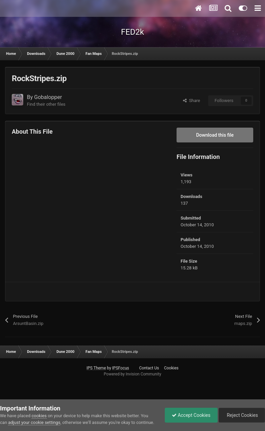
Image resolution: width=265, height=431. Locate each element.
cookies (39, 415)
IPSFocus (120, 368)
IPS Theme (96, 368)
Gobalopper (48, 97)
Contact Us (149, 368)
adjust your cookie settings (34, 422)
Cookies (171, 368)
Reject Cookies (242, 415)
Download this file (215, 135)
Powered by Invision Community (132, 374)
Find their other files (46, 104)
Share (191, 100)
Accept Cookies (191, 415)
